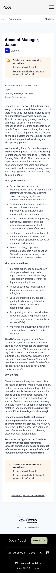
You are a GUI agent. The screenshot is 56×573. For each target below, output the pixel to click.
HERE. (41, 452)
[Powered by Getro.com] (28, 520)
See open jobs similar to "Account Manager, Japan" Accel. (28, 73)
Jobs (32, 552)
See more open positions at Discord (28, 495)
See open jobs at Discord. (24, 67)
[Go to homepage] (7, 7)
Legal (36, 568)
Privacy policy (20, 527)
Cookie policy (33, 527)
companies (15, 19)
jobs (3, 19)
